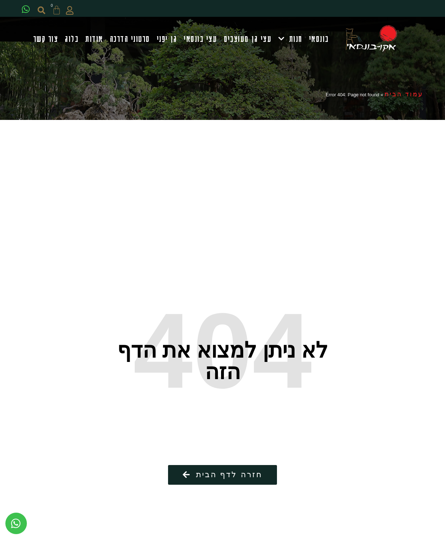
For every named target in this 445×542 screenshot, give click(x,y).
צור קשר (45, 39)
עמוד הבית (403, 95)
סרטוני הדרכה (130, 39)
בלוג (71, 39)
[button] (44, 11)
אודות (94, 39)
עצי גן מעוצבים (248, 39)
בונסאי (319, 39)
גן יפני (167, 39)
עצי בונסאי (200, 39)
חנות (290, 39)
